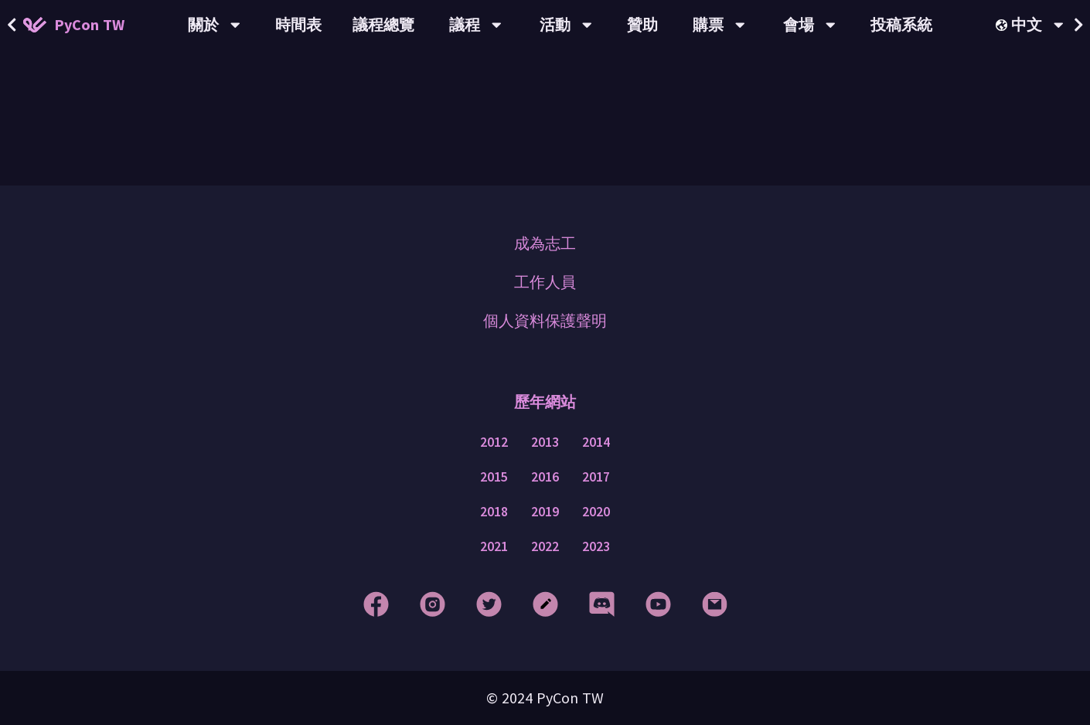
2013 (545, 442)
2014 (596, 442)
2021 (494, 546)
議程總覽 (383, 24)
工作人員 (545, 281)
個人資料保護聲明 (545, 320)
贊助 (642, 24)
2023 (596, 546)
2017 (596, 476)
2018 (494, 511)
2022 (545, 546)
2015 (494, 476)
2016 (545, 476)
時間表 (298, 24)
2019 (545, 511)
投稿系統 (901, 24)
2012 (494, 442)
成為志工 (545, 243)
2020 (596, 511)
